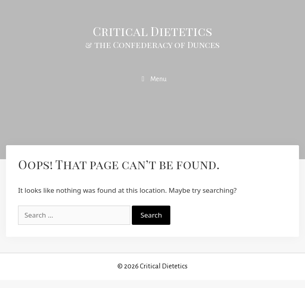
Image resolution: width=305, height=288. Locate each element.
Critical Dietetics (152, 31)
